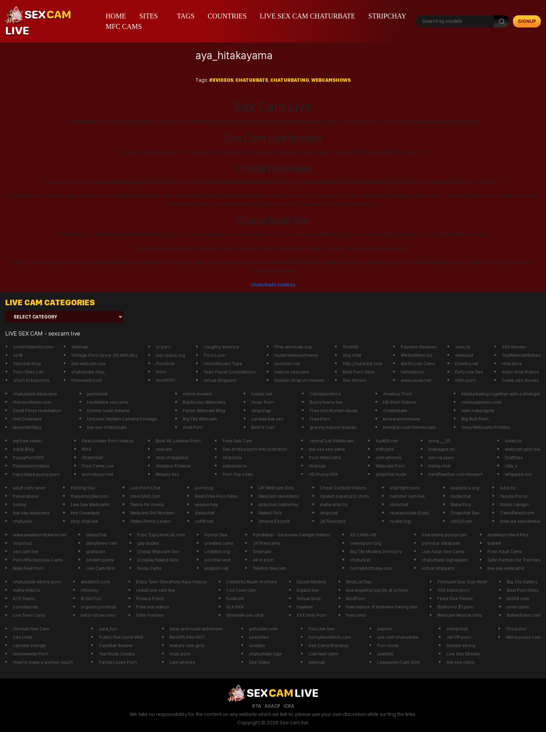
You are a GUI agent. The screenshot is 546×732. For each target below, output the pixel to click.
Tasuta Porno (514, 496)
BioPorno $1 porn (455, 606)
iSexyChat (96, 534)
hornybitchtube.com (371, 568)
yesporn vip (216, 568)
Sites (148, 16)
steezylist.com (145, 496)
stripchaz (22, 543)
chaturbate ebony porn (37, 581)
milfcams (385, 449)
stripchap (261, 410)
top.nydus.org (170, 355)
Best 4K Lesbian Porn (178, 440)
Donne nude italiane (108, 410)
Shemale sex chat (245, 615)
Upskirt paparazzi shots (344, 496)
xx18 (18, 355)
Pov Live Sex (322, 628)
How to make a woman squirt (43, 662)
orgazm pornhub (98, 606)
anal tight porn (405, 487)
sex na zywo (441, 457)
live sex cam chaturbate (307, 16)
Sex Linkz (23, 637)
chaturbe (22, 521)
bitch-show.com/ (98, 615)
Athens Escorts (274, 521)
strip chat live (84, 521)
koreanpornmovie (401, 419)
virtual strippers (220, 380)
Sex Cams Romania (329, 645)
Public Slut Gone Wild (121, 637)
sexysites (259, 637)
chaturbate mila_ (88, 372)
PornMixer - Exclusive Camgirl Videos (291, 534)
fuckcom (235, 598)
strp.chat (352, 355)
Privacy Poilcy (150, 598)
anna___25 (439, 440)
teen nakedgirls (477, 410)
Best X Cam (263, 427)
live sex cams (460, 662)
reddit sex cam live (155, 590)
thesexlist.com (86, 380)
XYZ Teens (24, 598)
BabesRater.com (524, 615)
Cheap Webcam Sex (158, 551)
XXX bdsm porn (453, 590)
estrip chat (439, 466)
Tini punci (516, 628)
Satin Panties (149, 615)
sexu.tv (462, 346)
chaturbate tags (265, 653)
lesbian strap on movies (299, 380)
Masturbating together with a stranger (501, 393)
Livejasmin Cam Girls (398, 662)
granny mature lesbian (333, 427)
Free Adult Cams (505, 551)
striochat (399, 504)
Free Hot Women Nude (333, 410)
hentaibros (412, 372)
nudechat (461, 496)
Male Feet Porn (28, 568)
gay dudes (148, 543)
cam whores (388, 457)
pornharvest (217, 559)
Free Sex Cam (237, 440)
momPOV (165, 380)
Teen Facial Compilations (230, 372)
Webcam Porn (390, 466)
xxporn (384, 628)
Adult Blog (23, 449)
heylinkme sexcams (107, 402)
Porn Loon (215, 355)
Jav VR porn (458, 637)
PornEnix (165, 363)
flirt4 (86, 449)
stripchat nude (391, 474)
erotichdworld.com (33, 346)
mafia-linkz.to (334, 504)
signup (527, 21)
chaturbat (360, 559)
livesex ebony (460, 645)
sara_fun (108, 628)
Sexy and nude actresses (196, 628)
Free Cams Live (98, 466)
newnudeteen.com (481, 402)
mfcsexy (89, 590)
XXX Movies (514, 346)
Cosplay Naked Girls (158, 559)
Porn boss (388, 645)
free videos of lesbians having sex (382, 606)
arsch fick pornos (31, 380)
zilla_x (511, 466)
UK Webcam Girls (276, 487)
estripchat (457, 628)
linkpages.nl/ (441, 449)
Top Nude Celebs (117, 653)
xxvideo (257, 645)
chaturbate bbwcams (35, 393)
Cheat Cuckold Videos (343, 487)
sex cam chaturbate (398, 637)
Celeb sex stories (520, 380)
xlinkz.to (513, 440)
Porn (161, 372)
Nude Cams (149, 568)
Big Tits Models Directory (376, 551)
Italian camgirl (514, 504)
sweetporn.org (365, 543)
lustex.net (261, 393)
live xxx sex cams (327, 449)
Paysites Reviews (419, 346)
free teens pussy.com (444, 534)
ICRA (288, 706)
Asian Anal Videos (520, 372)
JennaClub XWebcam (331, 440)
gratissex (96, 551)
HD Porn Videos (399, 402)
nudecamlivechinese (296, 355)
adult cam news (29, 487)
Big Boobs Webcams (204, 402)
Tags (186, 16)
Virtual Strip (309, 598)
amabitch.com (95, 581)
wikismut (464, 355)
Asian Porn (262, 402)
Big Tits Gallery (522, 581)
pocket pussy (100, 559)
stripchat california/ (278, 504)
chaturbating (289, 80)
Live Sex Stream (463, 653)
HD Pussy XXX (323, 474)
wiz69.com (518, 598)
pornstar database (441, 543)
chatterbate (395, 410)
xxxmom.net (287, 363)
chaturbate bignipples (445, 559)
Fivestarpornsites (31, 466)
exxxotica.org (465, 487)
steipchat (204, 512)
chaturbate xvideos (273, 284)
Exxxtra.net (466, 363)
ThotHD (350, 346)
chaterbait (92, 457)
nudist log (400, 521)
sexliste (385, 653)
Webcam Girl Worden (152, 512)
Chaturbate (251, 80)
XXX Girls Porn (312, 615)
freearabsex (26, 496)
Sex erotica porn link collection (255, 449)
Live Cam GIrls (100, 568)
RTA (256, 706)
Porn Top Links (238, 474)
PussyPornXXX (28, 457)
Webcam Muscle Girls (459, 615)
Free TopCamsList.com (161, 534)
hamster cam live (407, 496)
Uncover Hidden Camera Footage (122, 419)
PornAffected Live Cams (38, 559)
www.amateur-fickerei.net (40, 534)
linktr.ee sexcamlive (520, 521)
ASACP (272, 706)
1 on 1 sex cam (241, 590)
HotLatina (512, 363)
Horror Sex (215, 534)
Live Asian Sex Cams (443, 551)
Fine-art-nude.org (293, 346)
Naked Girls (270, 512)
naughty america (221, 346)
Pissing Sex (83, 487)
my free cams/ (27, 440)
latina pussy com (523, 637)
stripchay (387, 16)
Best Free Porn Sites (216, 496)
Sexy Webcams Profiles (485, 427)
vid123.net (461, 521)
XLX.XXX (235, 606)
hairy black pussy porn (36, 474)
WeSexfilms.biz (416, 355)
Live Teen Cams (29, 615)
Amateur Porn (397, 393)
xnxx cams (518, 606)
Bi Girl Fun (91, 598)
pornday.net (25, 606)
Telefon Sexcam (269, 568)
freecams (356, 615)
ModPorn (355, 598)
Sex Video (259, 662)
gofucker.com (263, 628)
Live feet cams (323, 653)
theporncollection (89, 496)
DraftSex (514, 457)
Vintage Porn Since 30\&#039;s (104, 355)
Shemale (262, 551)
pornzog (204, 487)
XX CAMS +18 (363, 534)
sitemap (79, 346)
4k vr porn (263, 559)
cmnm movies (197, 393)
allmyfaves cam (101, 543)
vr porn (163, 346)
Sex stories (354, 380)
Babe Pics (461, 504)
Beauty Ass (167, 474)
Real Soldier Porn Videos (108, 440)
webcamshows (331, 80)
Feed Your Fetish (455, 598)
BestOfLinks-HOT (187, 637)
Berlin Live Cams (418, 363)
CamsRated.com (517, 512)
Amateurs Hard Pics (508, 534)
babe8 (494, 543)
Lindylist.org (217, 551)
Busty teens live (326, 402)
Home (116, 16)
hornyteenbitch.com (330, 637)
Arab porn (180, 653)
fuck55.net (387, 440)
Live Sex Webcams (90, 504)
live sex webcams (31, 512)
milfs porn (465, 380)
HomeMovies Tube (223, 363)
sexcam (164, 449)
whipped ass (518, 474)
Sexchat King (27, 363)
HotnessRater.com (32, 402)
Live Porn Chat (145, 487)
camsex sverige (29, 645)
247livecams (333, 521)
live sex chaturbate (107, 427)
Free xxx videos (152, 606)
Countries (227, 16)
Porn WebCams (325, 457)
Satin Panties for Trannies (514, 559)
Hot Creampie (27, 419)
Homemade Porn (30, 653)
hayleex (305, 606)
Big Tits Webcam (200, 419)
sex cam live (25, 551)
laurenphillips (27, 427)
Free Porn (320, 419)
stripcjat (317, 466)
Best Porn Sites (359, 372)
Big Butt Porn (475, 419)
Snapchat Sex (465, 512)
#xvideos (221, 80)
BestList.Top (358, 581)
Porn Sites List (28, 372)
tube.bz (508, 487)
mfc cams (124, 26)
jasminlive (97, 393)
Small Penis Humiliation (37, 410)
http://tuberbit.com (362, 363)
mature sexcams (291, 372)
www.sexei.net (416, 380)
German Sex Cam (31, 628)
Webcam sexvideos (278, 496)
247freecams (266, 543)
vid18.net (204, 521)
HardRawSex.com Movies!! (455, 474)
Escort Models (311, 581)
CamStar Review (116, 645)
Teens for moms (147, 504)
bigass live (308, 590)
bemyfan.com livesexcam (409, 427)
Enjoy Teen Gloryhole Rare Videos (171, 581)
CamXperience (325, 393)
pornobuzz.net (97, 474)
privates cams (218, 543)
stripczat (329, 512)
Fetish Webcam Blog (204, 410)
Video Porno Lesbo (150, 521)
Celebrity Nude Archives (251, 581)
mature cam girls (187, 645)
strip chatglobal (172, 457)
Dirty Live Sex (469, 372)
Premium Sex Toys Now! (462, 581)
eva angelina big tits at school (377, 590)
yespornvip (206, 504)
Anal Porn (193, 427)
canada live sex (267, 419)
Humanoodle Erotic (410, 512)
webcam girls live (523, 449)
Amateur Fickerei (173, 466)
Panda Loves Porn (118, 662)
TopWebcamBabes (521, 355)
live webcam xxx (88, 363)
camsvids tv (235, 466)
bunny (19, 504)
